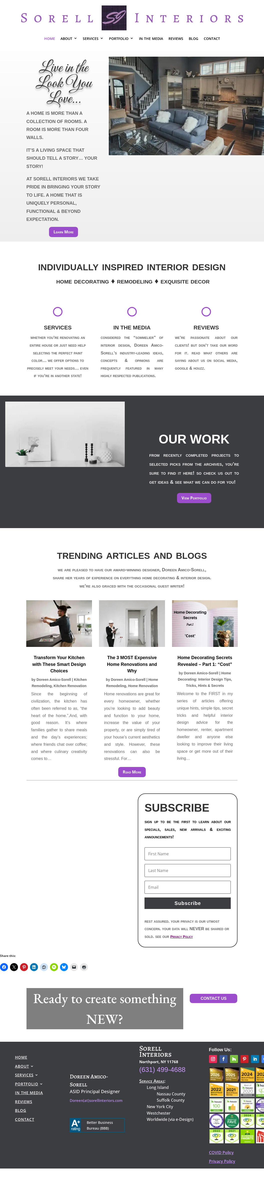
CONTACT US (213, 998)
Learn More (64, 232)
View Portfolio (194, 498)
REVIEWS (206, 327)
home (49, 38)
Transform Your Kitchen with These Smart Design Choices (59, 664)
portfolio (118, 38)
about (66, 38)
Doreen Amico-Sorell (53, 680)
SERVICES (58, 327)
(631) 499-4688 (162, 1069)
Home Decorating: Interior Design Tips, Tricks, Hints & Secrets (205, 679)
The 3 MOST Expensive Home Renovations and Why (132, 664)
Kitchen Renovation (70, 686)
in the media (151, 38)
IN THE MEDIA (131, 327)
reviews (175, 38)
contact (212, 38)
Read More (132, 772)
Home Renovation (143, 686)
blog (193, 38)
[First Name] (187, 853)
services (90, 38)
